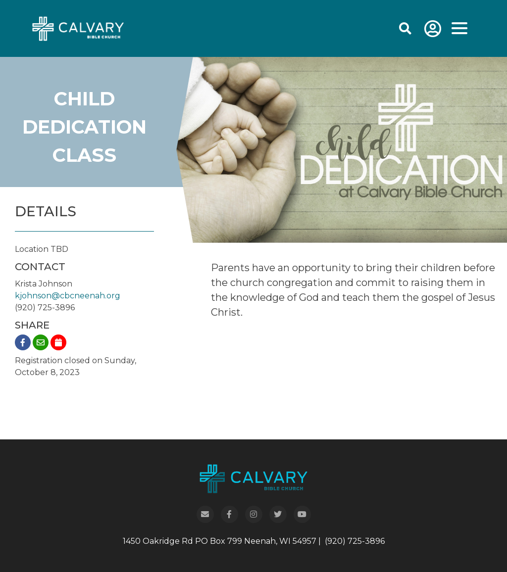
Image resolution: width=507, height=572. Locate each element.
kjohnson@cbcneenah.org (67, 295)
